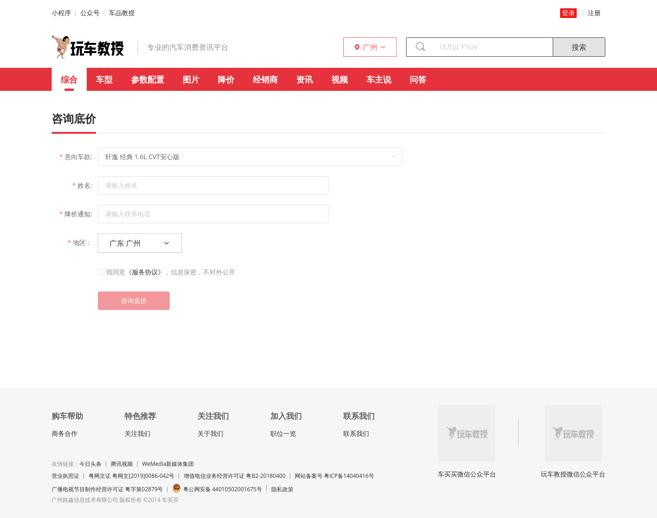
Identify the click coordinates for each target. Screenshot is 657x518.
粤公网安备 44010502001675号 (217, 488)
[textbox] (492, 47)
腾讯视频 (122, 464)
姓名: (85, 185)
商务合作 (65, 433)
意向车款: (78, 156)
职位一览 (283, 433)
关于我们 (210, 433)
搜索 (579, 47)
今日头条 (90, 464)
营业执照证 (65, 476)
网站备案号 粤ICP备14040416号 (334, 476)
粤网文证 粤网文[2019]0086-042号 (131, 476)
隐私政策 (282, 489)
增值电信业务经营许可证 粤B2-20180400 (234, 476)
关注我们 (137, 433)
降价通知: (78, 213)
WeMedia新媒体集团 (168, 464)
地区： (82, 242)
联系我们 (356, 433)
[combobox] (492, 47)
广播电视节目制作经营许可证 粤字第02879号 (107, 489)
